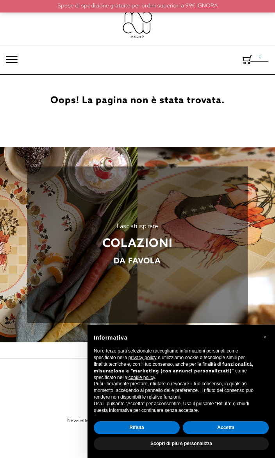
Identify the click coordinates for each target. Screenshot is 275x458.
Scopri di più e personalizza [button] (181, 443)
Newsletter (79, 421)
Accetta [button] (225, 427)
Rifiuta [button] (136, 427)
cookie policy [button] (142, 377)
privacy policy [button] (143, 357)
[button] (265, 337)
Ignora (207, 6)
